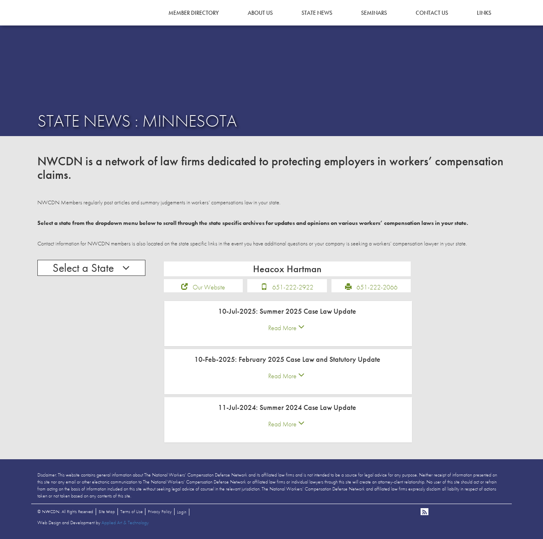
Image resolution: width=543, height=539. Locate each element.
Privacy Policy (160, 512)
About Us (260, 12)
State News (316, 12)
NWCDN (60, 23)
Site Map (107, 512)
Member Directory (193, 12)
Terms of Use (131, 512)
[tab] (288, 324)
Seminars (374, 12)
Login (181, 512)
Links (484, 12)
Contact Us (432, 12)
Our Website (209, 287)
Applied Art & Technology (125, 523)
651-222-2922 (292, 287)
